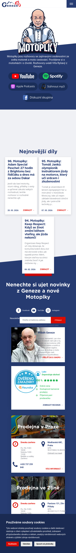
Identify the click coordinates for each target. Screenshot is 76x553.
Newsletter (15, 318)
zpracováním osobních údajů (49, 325)
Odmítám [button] (26, 544)
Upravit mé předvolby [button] (44, 544)
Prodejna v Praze (38, 426)
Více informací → (54, 469)
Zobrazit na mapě (55, 453)
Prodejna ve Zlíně (38, 488)
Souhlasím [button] (12, 544)
